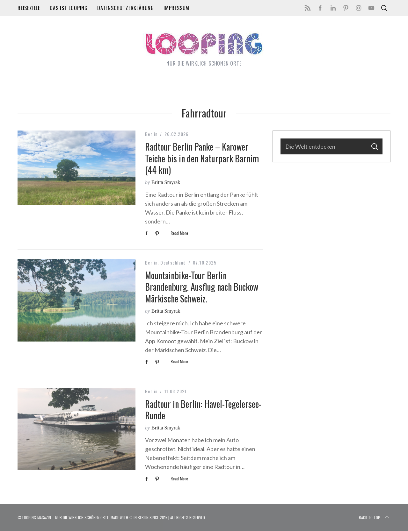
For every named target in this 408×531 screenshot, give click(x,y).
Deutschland (173, 262)
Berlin (151, 134)
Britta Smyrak (165, 182)
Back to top (374, 517)
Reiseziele (29, 8)
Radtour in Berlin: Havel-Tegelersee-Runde (203, 409)
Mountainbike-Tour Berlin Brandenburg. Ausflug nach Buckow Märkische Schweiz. (201, 287)
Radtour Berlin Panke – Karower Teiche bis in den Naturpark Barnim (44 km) (202, 158)
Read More (179, 233)
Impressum (176, 8)
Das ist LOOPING (69, 8)
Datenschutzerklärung (125, 8)
